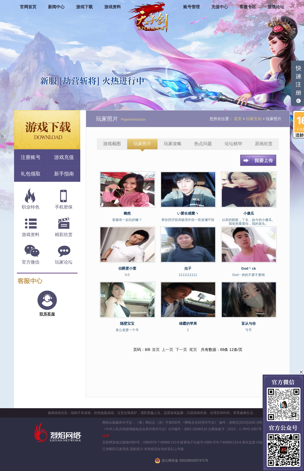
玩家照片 (142, 143)
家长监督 (248, 442)
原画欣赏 (264, 143)
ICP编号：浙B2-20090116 (188, 429)
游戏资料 (112, 7)
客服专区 (247, 7)
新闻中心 (56, 7)
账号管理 (191, 7)
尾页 (193, 349)
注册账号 (31, 157)
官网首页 (28, 7)
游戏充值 (64, 157)
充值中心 (219, 7)
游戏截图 (112, 143)
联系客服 (47, 314)
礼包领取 (31, 174)
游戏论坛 (276, 7)
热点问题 (203, 143)
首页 (156, 349)
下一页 (181, 349)
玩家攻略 (173, 143)
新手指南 (64, 174)
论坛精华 (233, 143)
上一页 (167, 349)
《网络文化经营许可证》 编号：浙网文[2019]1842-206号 (223, 422)
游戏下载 (84, 7)
